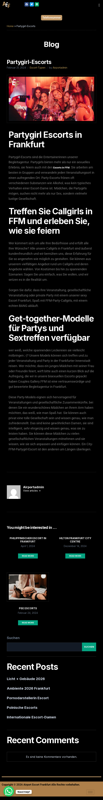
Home (10, 26)
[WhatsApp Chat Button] (9, 791)
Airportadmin (60, 67)
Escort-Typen (37, 67)
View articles (31, 490)
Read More (28, 556)
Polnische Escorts (22, 707)
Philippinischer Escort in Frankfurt (28, 540)
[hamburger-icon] (90, 792)
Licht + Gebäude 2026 (26, 679)
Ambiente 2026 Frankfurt (28, 688)
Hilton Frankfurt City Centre (75, 540)
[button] (99, 5)
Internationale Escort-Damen (31, 717)
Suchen (13, 638)
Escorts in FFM (61, 167)
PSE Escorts (28, 608)
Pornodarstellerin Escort (28, 698)
